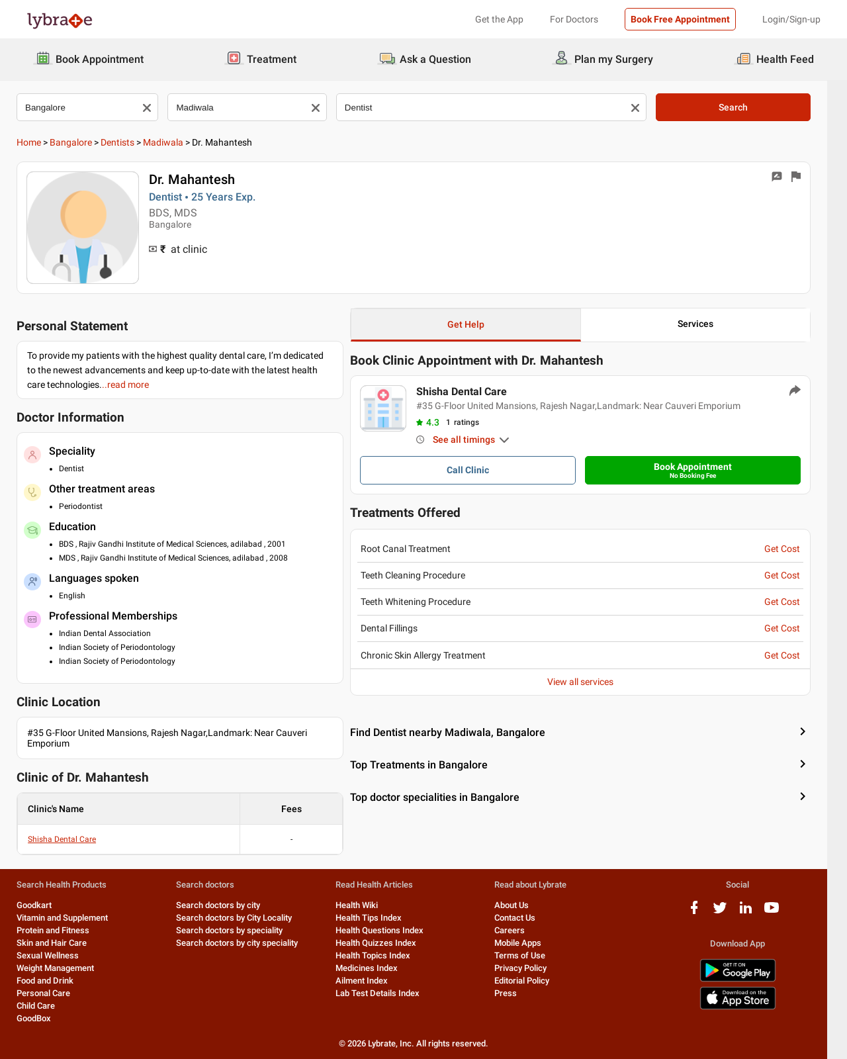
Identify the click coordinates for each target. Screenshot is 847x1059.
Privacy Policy (530, 968)
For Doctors (574, 19)
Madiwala (173, 142)
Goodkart (44, 905)
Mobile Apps (527, 943)
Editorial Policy (531, 981)
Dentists (127, 142)
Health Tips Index (378, 918)
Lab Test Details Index (387, 993)
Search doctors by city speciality (247, 943)
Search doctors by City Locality (244, 918)
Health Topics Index (382, 955)
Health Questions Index (389, 930)
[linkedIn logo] (756, 912)
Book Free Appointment (680, 19)
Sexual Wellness (57, 955)
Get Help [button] (475, 324)
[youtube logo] (781, 912)
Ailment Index (371, 981)
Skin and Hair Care (61, 943)
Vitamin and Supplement (72, 918)
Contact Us (524, 918)
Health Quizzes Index (385, 943)
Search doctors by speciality (239, 930)
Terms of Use (529, 955)
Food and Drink (54, 981)
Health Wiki (366, 905)
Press (515, 993)
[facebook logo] (704, 912)
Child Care (45, 1006)
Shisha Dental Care (72, 839)
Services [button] (705, 323)
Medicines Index (376, 968)
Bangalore (81, 142)
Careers (519, 930)
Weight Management (65, 968)
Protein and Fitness (62, 930)
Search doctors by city (228, 905)
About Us (521, 905)
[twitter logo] (730, 912)
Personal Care (53, 993)
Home (38, 142)
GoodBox (43, 1018)
